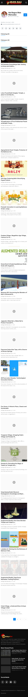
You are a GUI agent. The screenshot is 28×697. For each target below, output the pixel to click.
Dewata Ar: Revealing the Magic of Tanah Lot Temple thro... (12, 464)
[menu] (2, 2)
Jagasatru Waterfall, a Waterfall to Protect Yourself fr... (12, 322)
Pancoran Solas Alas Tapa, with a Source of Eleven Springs (14, 350)
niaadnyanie (14, 653)
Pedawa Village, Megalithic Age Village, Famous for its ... (13, 236)
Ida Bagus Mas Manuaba (5, 68)
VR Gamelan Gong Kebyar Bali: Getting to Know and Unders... (13, 65)
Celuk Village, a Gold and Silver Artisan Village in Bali (13, 607)
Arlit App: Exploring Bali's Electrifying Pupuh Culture (13, 179)
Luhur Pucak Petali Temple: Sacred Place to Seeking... (19, 667)
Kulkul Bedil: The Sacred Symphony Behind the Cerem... (18, 660)
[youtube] (10, 682)
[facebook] (2, 682)
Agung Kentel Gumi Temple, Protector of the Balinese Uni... (14, 151)
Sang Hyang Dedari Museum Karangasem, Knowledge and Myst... (12, 493)
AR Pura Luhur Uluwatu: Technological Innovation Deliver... (13, 379)
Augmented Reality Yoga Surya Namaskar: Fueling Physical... (11, 578)
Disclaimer (3, 693)
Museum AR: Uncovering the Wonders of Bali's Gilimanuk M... (14, 293)
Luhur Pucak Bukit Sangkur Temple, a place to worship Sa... (13, 94)
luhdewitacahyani (15, 663)
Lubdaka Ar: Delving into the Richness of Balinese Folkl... (14, 550)
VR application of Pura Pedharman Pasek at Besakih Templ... (14, 122)
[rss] (14, 682)
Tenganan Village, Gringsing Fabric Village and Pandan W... (12, 436)
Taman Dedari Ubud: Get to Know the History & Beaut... (19, 651)
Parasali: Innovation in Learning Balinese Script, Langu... (14, 208)
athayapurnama (15, 669)
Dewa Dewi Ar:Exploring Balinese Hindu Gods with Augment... (13, 265)
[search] (26, 2)
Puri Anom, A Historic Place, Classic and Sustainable (14, 407)
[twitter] (6, 682)
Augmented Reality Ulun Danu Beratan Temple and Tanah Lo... (13, 521)
